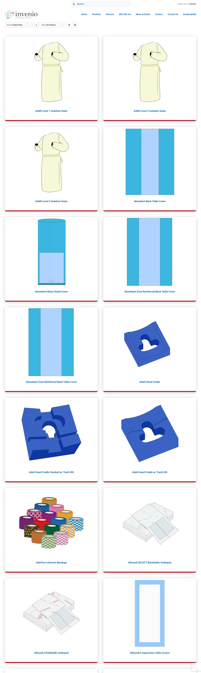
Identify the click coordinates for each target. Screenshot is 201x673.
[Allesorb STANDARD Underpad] (51, 613)
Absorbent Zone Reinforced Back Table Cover (149, 291)
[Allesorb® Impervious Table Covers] (149, 613)
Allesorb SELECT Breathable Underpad (149, 562)
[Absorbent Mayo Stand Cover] (51, 252)
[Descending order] (36, 25)
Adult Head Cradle (149, 381)
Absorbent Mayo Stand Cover (51, 291)
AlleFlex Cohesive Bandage (51, 562)
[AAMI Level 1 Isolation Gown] (51, 71)
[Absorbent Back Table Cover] (149, 161)
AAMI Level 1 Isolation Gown (51, 110)
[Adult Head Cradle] (149, 342)
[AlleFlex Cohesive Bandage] (51, 523)
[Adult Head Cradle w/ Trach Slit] (149, 432)
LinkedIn (192, 4)
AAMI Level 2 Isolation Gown (150, 110)
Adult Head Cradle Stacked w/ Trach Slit (51, 472)
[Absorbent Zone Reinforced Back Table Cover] (149, 252)
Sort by (14, 25)
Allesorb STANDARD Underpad (51, 652)
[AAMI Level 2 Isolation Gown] (149, 71)
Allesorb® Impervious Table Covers (150, 652)
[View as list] (75, 25)
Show (49, 25)
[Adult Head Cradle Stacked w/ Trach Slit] (51, 432)
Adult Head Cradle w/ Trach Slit (149, 472)
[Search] (74, 4)
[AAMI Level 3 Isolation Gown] (51, 161)
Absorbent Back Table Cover (150, 201)
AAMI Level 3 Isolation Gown (51, 201)
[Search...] (100, 4)
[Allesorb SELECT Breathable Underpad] (149, 523)
